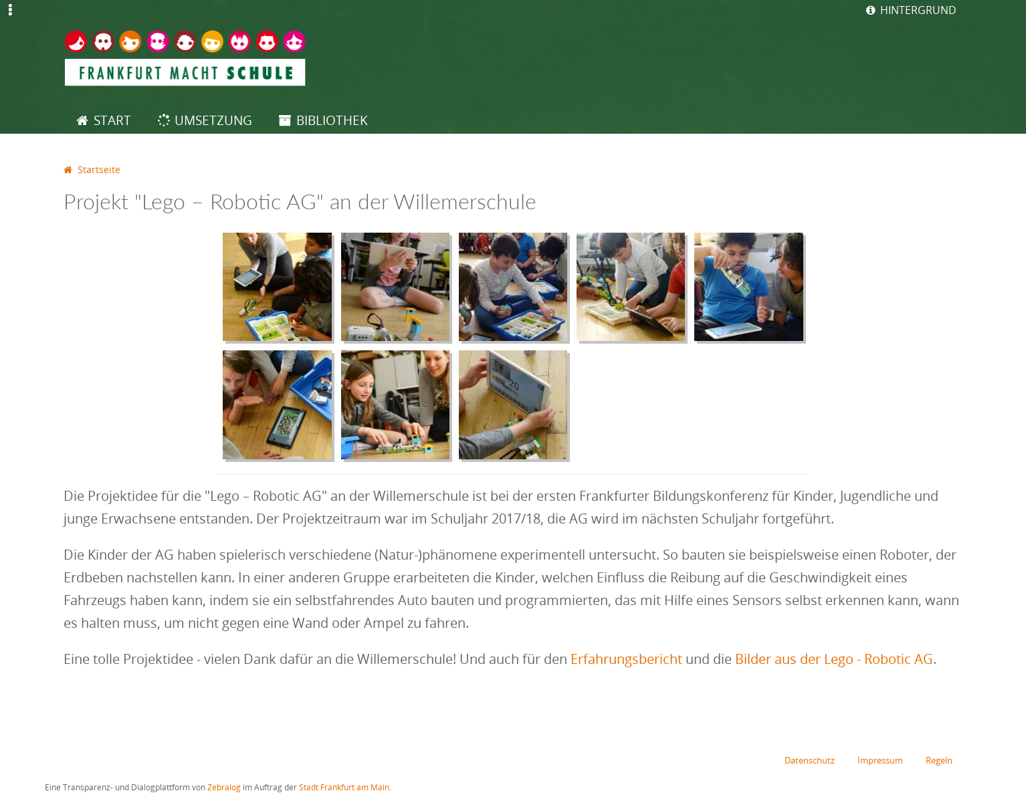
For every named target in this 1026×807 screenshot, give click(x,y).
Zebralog (224, 788)
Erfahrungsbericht (626, 659)
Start (112, 120)
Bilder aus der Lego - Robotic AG (834, 659)
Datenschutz (810, 761)
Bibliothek (332, 120)
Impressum (880, 761)
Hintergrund (918, 10)
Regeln (939, 761)
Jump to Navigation (10, 18)
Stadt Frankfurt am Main (344, 788)
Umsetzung (213, 120)
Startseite (99, 169)
